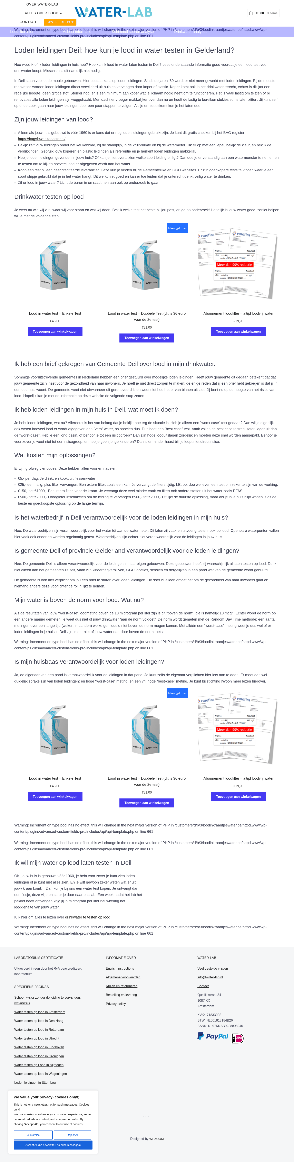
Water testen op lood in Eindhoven (39, 1047)
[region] (53, 1123)
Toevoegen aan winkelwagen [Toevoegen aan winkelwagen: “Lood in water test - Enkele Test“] (55, 331)
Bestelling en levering (121, 995)
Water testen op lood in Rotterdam (39, 1029)
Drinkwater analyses (190, 26)
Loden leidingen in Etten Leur (35, 1082)
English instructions (120, 968)
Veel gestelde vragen (212, 968)
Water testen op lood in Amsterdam (39, 1012)
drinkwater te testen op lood (87, 917)
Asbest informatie (77, 26)
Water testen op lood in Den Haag (38, 1021)
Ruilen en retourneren (122, 986)
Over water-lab (95, 10)
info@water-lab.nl (210, 977)
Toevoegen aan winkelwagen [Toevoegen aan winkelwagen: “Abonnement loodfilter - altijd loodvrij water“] (238, 331)
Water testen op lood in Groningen (39, 1056)
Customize (33, 1136)
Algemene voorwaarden (123, 977)
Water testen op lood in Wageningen (40, 1074)
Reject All (72, 1136)
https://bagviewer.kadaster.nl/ (41, 139)
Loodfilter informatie (26, 26)
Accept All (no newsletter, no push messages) (53, 1145)
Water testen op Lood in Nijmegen (38, 1065)
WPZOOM (156, 1139)
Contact (171, 10)
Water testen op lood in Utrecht (36, 1038)
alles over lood (135, 10)
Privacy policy (116, 1004)
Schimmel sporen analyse (133, 26)
